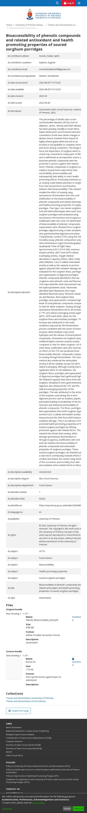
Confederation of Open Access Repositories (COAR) (28, 738)
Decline (67, 808)
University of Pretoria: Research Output (30, 24)
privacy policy (38, 802)
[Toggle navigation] (79, 3)
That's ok (78, 808)
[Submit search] (57, 3)
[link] (29, 698)
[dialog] (43, 803)
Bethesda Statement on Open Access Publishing (27, 731)
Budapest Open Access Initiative (20, 734)
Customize (7, 808)
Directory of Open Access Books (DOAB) (23, 745)
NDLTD (9, 752)
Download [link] (76, 661)
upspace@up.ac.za (14, 793)
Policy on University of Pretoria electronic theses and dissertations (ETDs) (38, 766)
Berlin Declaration (14, 727)
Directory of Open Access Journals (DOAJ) (24, 748)
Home (9, 24)
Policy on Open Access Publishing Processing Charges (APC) (32, 776)
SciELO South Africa (14, 755)
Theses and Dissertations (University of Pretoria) (62, 24)
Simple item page (19, 710)
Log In (69, 2)
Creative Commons (14, 741)
